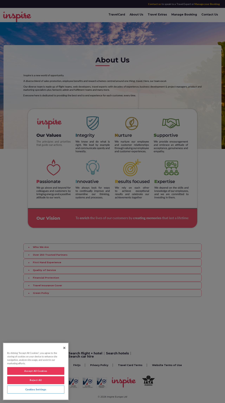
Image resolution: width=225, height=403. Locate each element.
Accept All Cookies (35, 371)
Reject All (36, 380)
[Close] (64, 348)
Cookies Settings (35, 389)
